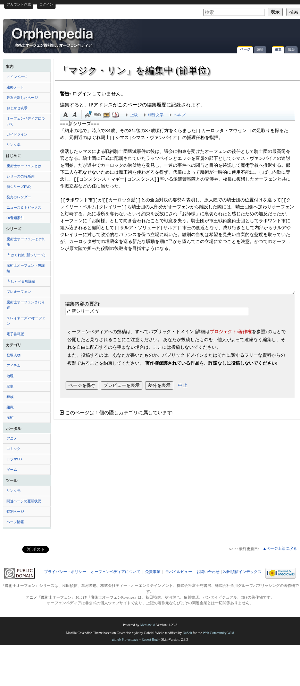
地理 (10, 376)
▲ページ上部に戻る (279, 548)
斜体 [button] (74, 114)
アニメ (12, 438)
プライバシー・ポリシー (65, 572)
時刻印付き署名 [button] (88, 114)
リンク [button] (97, 114)
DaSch (187, 633)
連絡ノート (15, 87)
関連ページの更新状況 (24, 501)
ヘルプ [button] (179, 115)
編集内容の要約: (82, 303)
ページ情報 (15, 522)
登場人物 (13, 355)
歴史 (10, 386)
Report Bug (150, 639)
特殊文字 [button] (156, 115)
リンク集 (13, 145)
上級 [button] (134, 115)
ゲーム (12, 469)
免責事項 (152, 572)
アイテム (13, 365)
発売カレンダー (19, 197)
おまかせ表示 (17, 108)
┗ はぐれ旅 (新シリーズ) (26, 255)
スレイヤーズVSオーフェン (26, 320)
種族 (10, 397)
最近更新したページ (22, 97)
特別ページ (15, 511)
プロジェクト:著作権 (231, 331)
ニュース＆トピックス (24, 207)
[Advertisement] (217, 32)
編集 (278, 49)
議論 (260, 49)
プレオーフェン (19, 292)
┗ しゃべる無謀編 (21, 281)
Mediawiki (147, 625)
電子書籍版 (15, 334)
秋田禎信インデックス (242, 572)
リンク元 (13, 491)
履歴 (291, 49)
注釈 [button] (115, 114)
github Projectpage (125, 639)
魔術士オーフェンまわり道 (26, 305)
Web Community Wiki (218, 633)
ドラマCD (14, 459)
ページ (245, 49)
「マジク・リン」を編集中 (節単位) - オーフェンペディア (53, 37)
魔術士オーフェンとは (24, 166)
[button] (177, 412)
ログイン (46, 4)
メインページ (17, 77)
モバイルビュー (178, 572)
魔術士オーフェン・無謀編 (26, 268)
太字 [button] (65, 114)
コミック (13, 449)
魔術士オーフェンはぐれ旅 (26, 241)
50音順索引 (15, 218)
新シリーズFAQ (19, 187)
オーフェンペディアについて (26, 121)
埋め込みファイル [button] (106, 114)
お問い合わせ (208, 572)
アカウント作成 (19, 4)
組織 (10, 407)
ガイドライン (17, 134)
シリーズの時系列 (20, 176)
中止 (183, 385)
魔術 (10, 417)
